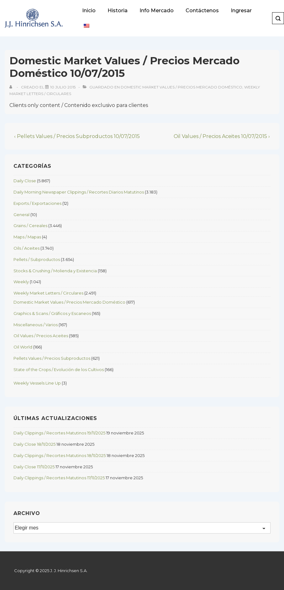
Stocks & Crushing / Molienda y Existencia (55, 270)
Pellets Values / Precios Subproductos (51, 358)
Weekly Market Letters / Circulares (48, 292)
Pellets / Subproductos (36, 259)
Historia (118, 10)
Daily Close (24, 180)
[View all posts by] (12, 87)
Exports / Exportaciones (37, 203)
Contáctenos (202, 10)
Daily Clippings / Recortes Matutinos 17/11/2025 (59, 477)
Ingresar (241, 10)
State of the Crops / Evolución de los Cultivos (58, 369)
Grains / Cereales (30, 225)
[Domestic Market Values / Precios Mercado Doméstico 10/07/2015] (63, 87)
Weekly (21, 281)
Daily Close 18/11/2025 (34, 444)
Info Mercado (156, 10)
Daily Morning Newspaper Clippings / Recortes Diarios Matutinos (78, 191)
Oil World (22, 346)
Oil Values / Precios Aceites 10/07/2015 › (222, 136)
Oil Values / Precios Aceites (40, 335)
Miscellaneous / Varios (35, 324)
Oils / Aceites (26, 248)
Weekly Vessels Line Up (37, 382)
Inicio (89, 10)
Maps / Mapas (27, 236)
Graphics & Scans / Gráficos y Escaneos (52, 313)
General (21, 214)
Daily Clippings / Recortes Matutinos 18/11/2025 (59, 455)
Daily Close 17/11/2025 (34, 466)
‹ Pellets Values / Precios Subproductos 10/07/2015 (77, 136)
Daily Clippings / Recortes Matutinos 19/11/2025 (59, 432)
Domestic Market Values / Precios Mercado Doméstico (181, 87)
